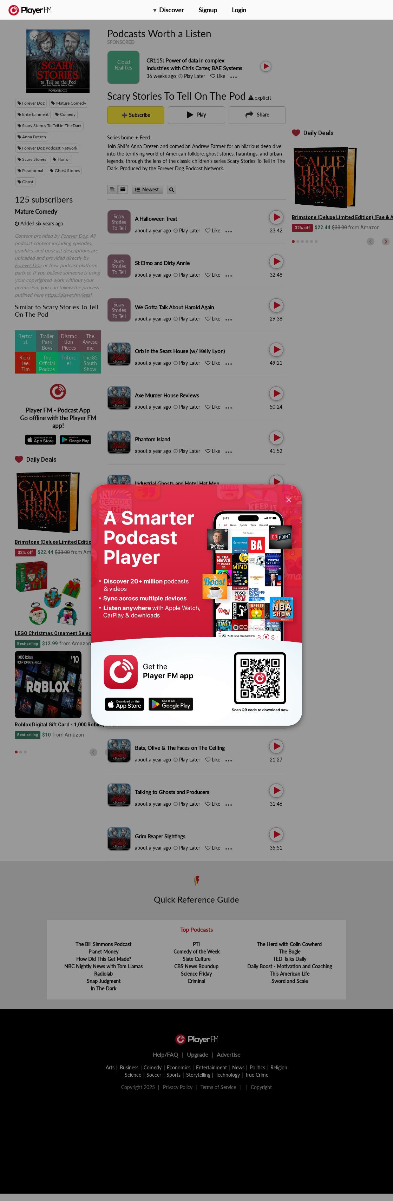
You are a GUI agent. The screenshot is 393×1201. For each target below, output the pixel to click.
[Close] (289, 499)
